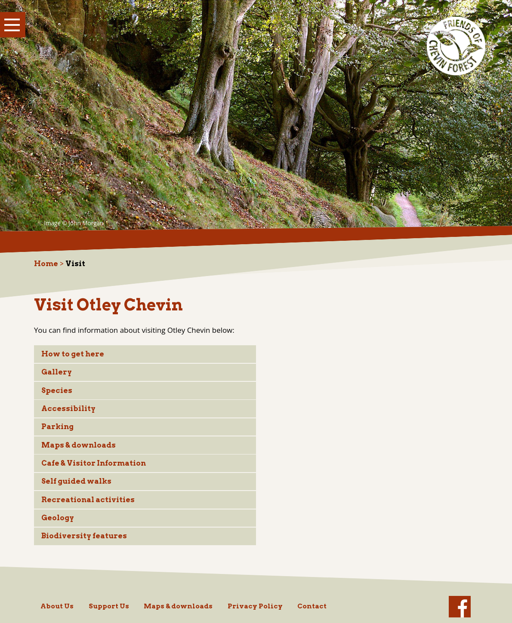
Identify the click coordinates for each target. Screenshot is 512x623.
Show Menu (12, 24)
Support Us (109, 606)
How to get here (72, 354)
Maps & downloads (78, 445)
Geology (57, 517)
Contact (312, 606)
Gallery (56, 372)
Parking (57, 426)
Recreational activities (88, 499)
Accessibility (68, 408)
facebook (460, 607)
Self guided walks (76, 481)
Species (56, 390)
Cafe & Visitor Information (93, 463)
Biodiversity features (84, 535)
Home (46, 263)
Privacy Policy (255, 606)
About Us (57, 606)
